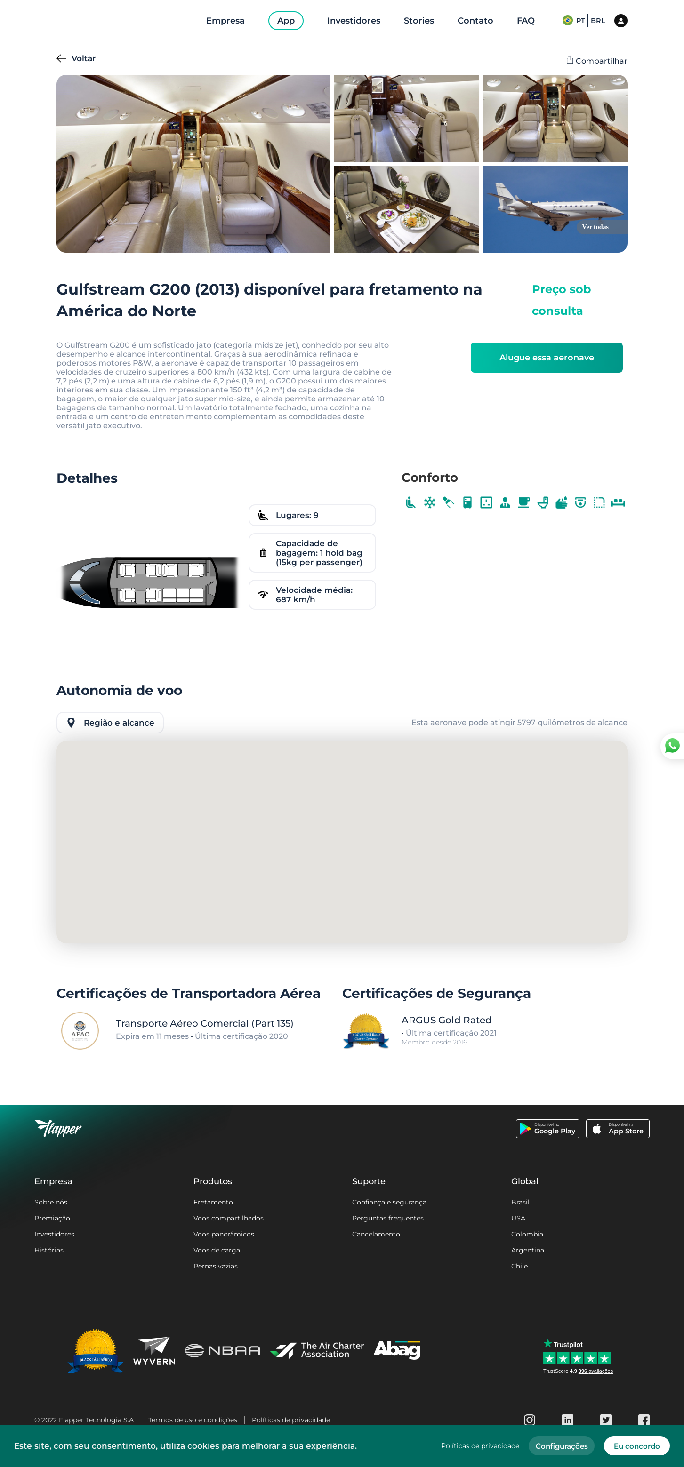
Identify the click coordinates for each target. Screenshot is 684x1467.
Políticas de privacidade (291, 1420)
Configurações (562, 1446)
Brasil (520, 1202)
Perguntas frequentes (388, 1218)
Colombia (527, 1234)
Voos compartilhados (228, 1218)
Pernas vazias (215, 1266)
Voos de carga (216, 1250)
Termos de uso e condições (192, 1420)
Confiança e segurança (389, 1202)
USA (518, 1218)
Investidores (54, 1234)
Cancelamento (376, 1234)
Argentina (527, 1250)
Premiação (52, 1218)
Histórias (49, 1250)
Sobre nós (50, 1202)
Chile (519, 1266)
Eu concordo (637, 1446)
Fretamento (213, 1202)
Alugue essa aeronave (546, 357)
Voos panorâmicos (223, 1234)
